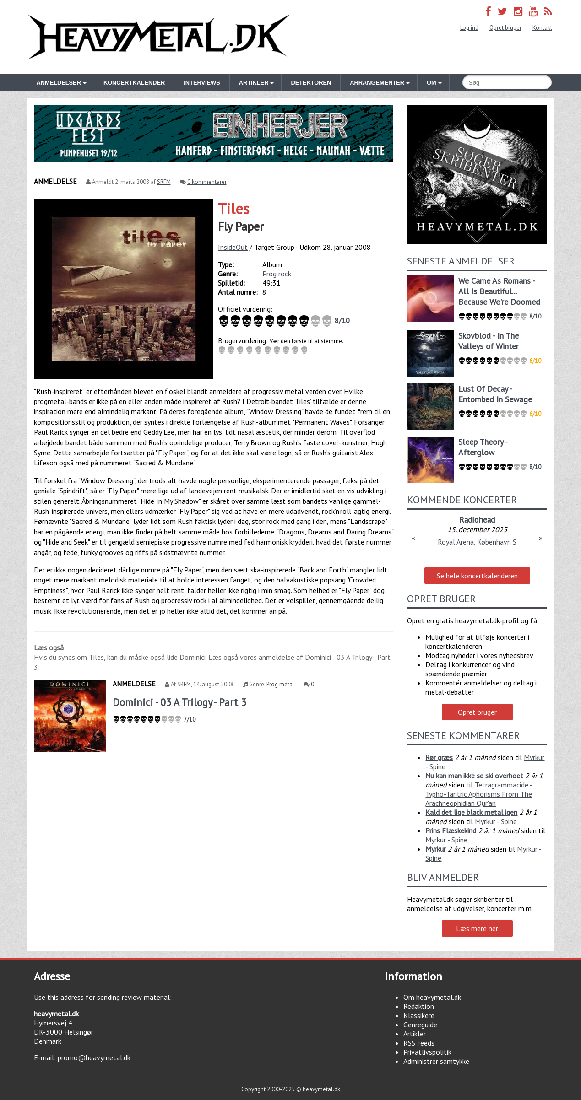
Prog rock (276, 273)
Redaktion (418, 1006)
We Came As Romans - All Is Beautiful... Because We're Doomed (499, 291)
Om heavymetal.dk (432, 997)
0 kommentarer (207, 182)
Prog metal (280, 684)
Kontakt (542, 28)
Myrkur (435, 848)
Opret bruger (505, 28)
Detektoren (311, 82)
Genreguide (420, 1024)
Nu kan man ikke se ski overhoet (474, 775)
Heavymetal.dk (159, 37)
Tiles (233, 208)
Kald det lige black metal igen (471, 812)
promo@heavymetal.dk (94, 1057)
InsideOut (233, 247)
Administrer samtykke (436, 1061)
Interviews (202, 82)
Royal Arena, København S (477, 541)
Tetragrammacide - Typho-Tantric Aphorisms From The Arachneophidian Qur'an (478, 794)
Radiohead (477, 519)
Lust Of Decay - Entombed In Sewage (495, 393)
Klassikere (418, 1015)
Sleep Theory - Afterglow (482, 447)
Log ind (469, 28)
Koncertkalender (134, 82)
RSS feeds (418, 1042)
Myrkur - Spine (496, 821)
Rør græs (439, 757)
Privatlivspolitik (427, 1052)
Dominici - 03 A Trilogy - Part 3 (179, 702)
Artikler (414, 1033)
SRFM (164, 182)
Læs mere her (477, 928)
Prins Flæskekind (450, 830)
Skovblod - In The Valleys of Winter (488, 340)
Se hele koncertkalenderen (477, 575)
